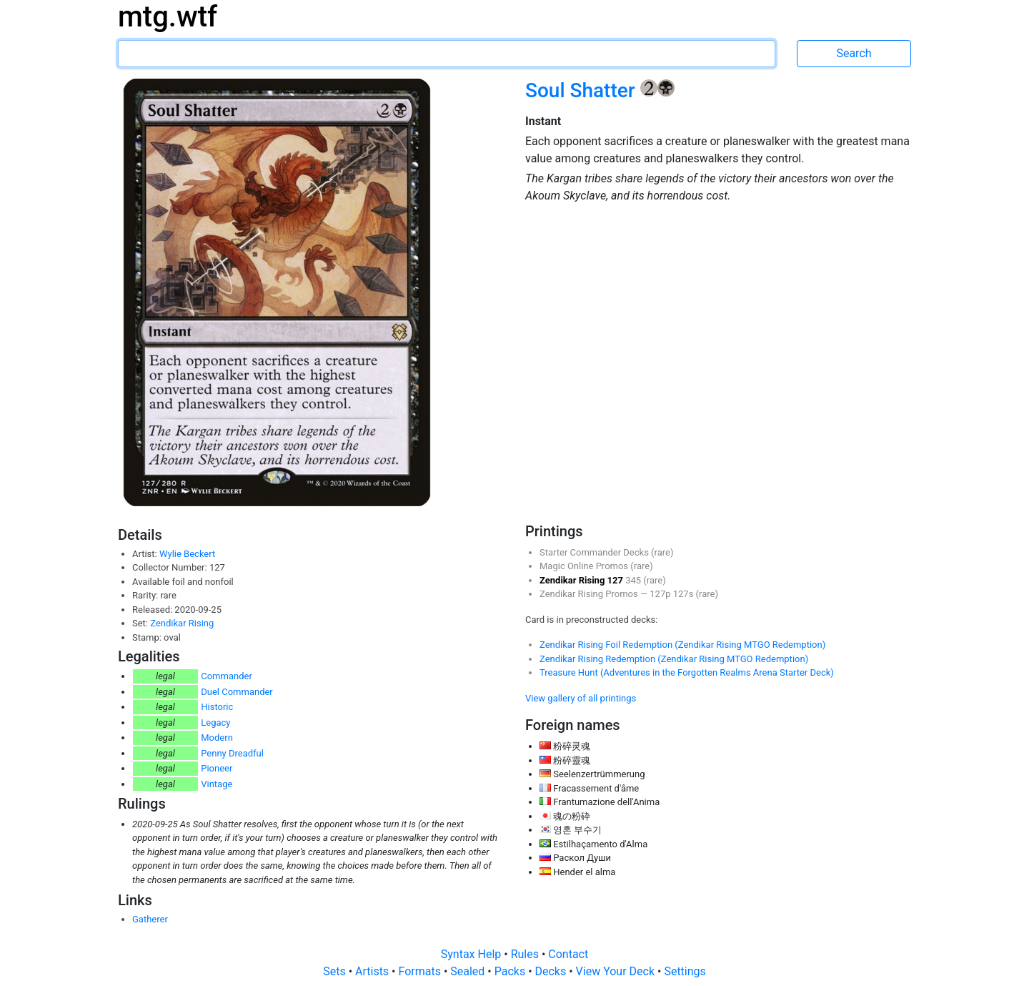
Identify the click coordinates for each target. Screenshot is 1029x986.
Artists (373, 971)
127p (661, 593)
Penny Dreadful (232, 753)
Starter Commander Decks (595, 552)
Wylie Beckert (187, 553)
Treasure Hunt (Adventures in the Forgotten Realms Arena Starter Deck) (687, 672)
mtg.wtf (167, 17)
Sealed (468, 971)
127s (684, 593)
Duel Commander (237, 691)
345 (634, 580)
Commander (226, 676)
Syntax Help (472, 954)
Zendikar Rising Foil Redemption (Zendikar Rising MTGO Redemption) (682, 644)
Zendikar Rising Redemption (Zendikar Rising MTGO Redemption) (674, 659)
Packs (511, 971)
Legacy (215, 722)
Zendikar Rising (182, 623)
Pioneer (216, 768)
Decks (552, 971)
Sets (335, 971)
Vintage (216, 784)
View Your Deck (616, 971)
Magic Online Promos (585, 566)
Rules (526, 954)
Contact (568, 954)
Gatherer (150, 919)
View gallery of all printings (580, 698)
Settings (684, 971)
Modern (217, 737)
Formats (420, 971)
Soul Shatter (582, 90)
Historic (217, 706)
